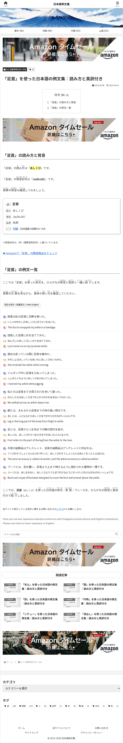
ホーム (21, 727)
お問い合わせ (101, 727)
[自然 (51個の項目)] (55, 706)
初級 (15, 228)
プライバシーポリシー (91, 732)
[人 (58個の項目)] (41, 706)
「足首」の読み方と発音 (62, 102)
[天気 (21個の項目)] (98, 706)
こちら (60, 508)
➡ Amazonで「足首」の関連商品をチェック (30, 253)
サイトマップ (31, 732)
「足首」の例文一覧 (60, 107)
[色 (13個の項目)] (113, 706)
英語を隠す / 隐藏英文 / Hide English (21, 304)
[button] (116, 534)
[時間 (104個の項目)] (26, 706)
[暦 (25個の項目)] (84, 706)
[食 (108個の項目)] (10, 706)
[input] (61, 534)
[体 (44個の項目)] (70, 706)
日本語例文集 (61, 4)
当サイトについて (61, 727)
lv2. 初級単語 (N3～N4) (15, 69)
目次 (57, 95)
